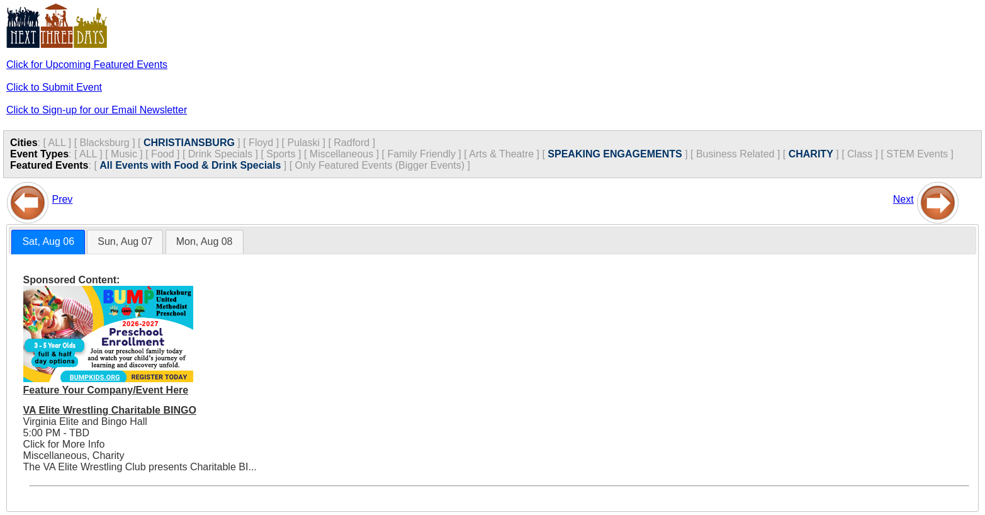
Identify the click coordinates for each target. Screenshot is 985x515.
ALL (56, 142)
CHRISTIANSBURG (189, 142)
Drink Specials (220, 154)
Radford (351, 142)
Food (162, 154)
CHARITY (811, 154)
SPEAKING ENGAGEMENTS (615, 154)
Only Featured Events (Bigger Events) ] (382, 165)
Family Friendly (421, 154)
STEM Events (917, 154)
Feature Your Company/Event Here (106, 390)
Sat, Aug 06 (48, 241)
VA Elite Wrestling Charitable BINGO (109, 410)
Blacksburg (105, 142)
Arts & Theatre (501, 154)
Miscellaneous (341, 154)
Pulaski (303, 142)
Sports (280, 154)
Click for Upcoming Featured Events (86, 64)
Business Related (735, 154)
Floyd (261, 142)
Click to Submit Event (54, 87)
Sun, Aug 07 (125, 241)
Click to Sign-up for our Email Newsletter (96, 110)
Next (903, 199)
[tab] (48, 242)
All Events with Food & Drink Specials (190, 165)
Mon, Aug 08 (204, 241)
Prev (62, 199)
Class (859, 154)
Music (124, 154)
